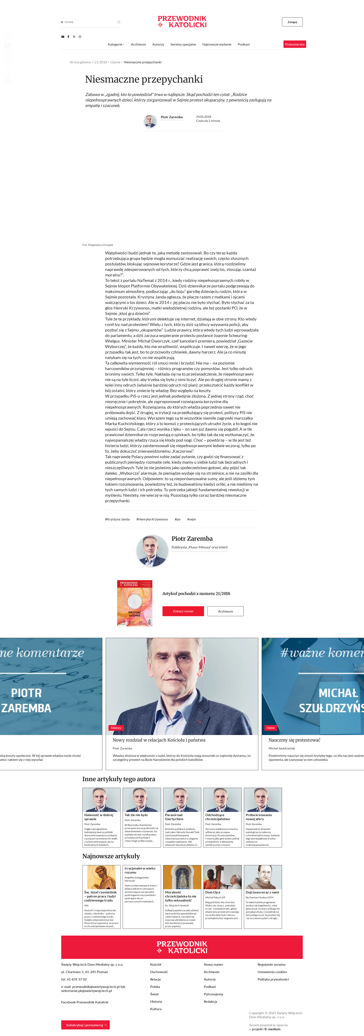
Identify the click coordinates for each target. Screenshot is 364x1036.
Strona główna (80, 62)
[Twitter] (74, 36)
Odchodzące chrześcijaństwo (217, 817)
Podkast (244, 44)
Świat (154, 994)
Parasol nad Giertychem (174, 817)
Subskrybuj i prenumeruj (84, 1025)
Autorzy (158, 44)
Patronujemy (213, 994)
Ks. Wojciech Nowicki (177, 905)
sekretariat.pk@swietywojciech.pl (86, 991)
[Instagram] (80, 36)
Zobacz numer (183, 611)
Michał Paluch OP (215, 897)
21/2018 (223, 593)
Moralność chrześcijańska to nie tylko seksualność (180, 896)
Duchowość (159, 972)
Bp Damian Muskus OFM (260, 897)
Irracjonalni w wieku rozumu (140, 870)
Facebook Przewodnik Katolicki (85, 1002)
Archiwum (225, 611)
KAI (86, 905)
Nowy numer (213, 964)
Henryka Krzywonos (153, 519)
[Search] (62, 22)
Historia (156, 1001)
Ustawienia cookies (272, 972)
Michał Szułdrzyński (282, 748)
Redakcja (210, 1001)
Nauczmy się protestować (294, 740)
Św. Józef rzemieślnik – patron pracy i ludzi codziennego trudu (100, 896)
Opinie (115, 62)
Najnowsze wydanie (216, 44)
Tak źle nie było (136, 815)
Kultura (155, 1009)
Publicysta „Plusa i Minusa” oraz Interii (200, 547)
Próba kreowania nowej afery (259, 817)
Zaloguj (292, 22)
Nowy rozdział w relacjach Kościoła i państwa (159, 740)
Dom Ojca (212, 892)
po (179, 519)
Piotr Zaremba (172, 117)
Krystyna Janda (118, 519)
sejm (192, 519)
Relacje (155, 979)
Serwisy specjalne (183, 44)
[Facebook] (68, 36)
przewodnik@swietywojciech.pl (96, 987)
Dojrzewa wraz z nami (262, 892)
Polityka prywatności (273, 979)
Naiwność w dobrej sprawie (98, 817)
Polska (155, 987)
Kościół (155, 964)
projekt (266, 1029)
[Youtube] (62, 36)
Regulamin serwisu (272, 964)
